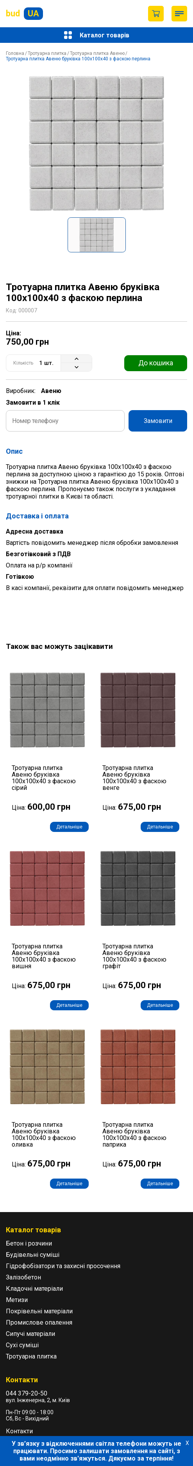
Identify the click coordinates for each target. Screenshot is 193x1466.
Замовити (158, 421)
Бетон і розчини (29, 1243)
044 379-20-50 (26, 1393)
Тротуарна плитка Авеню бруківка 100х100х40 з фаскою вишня (44, 956)
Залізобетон (23, 1277)
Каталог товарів (96, 35)
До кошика (155, 363)
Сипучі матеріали (30, 1333)
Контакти (19, 1431)
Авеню (51, 391)
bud (24, 13)
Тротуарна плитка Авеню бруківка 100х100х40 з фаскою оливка (44, 1134)
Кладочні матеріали (34, 1288)
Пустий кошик (156, 14)
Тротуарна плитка (47, 53)
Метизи (17, 1300)
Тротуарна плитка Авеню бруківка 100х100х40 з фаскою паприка (134, 1134)
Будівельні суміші (32, 1254)
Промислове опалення (39, 1322)
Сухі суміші (22, 1345)
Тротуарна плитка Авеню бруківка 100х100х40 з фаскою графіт (134, 956)
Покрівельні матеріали (39, 1311)
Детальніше (69, 827)
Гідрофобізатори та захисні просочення (63, 1266)
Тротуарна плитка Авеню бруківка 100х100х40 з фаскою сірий (44, 778)
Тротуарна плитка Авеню (97, 53)
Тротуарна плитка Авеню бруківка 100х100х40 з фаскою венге (134, 778)
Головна (15, 53)
